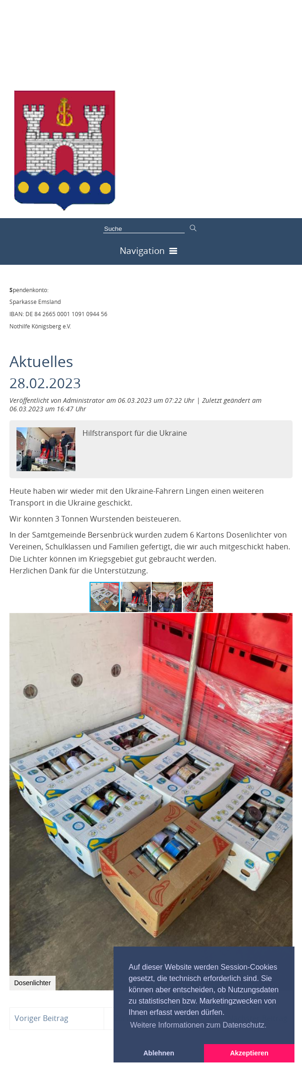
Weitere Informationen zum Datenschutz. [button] (198, 1025)
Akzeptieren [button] (249, 1053)
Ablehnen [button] (158, 1053)
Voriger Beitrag (41, 1018)
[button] (136, 597)
